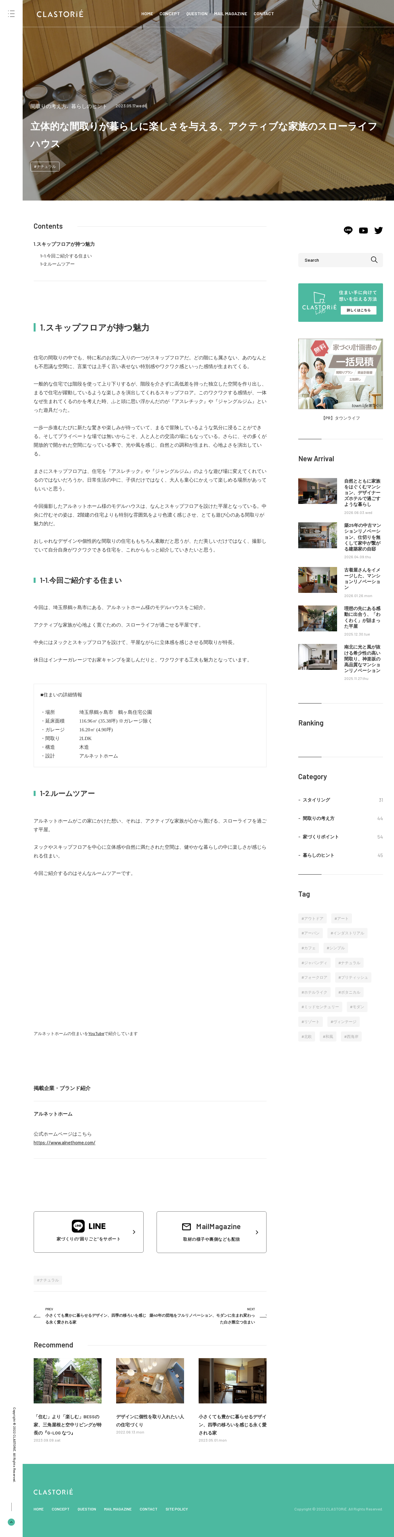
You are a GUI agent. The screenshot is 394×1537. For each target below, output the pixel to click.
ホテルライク (315, 992)
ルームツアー (61, 264)
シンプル (337, 947)
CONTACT (264, 13)
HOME (147, 13)
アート (343, 918)
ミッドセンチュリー (321, 1006)
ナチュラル (46, 166)
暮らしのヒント (89, 106)
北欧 (308, 1036)
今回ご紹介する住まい (69, 255)
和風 (329, 1036)
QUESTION (197, 13)
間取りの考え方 (48, 106)
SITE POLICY (177, 1509)
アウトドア (313, 918)
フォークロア (315, 977)
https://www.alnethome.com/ (64, 1142)
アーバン (312, 933)
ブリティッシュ (354, 977)
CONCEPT (169, 13)
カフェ (310, 947)
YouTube (96, 1033)
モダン (358, 1006)
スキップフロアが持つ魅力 (66, 244)
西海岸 (352, 1036)
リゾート (312, 1021)
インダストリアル (348, 933)
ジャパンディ (315, 962)
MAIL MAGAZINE (230, 13)
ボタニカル (350, 992)
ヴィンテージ (344, 1021)
